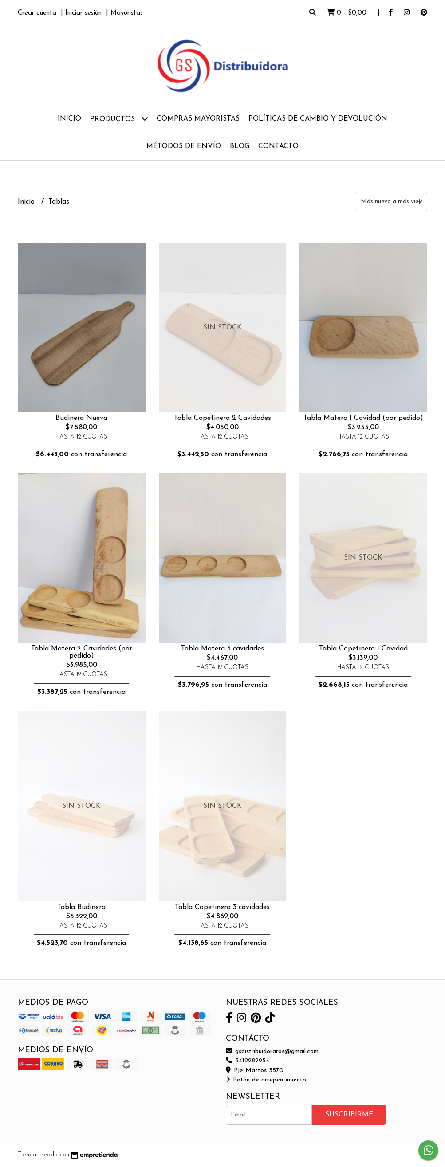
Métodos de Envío (183, 146)
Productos (119, 118)
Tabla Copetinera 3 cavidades (222, 907)
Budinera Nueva (81, 418)
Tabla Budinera (81, 907)
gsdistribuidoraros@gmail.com (272, 1051)
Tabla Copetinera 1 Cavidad (363, 648)
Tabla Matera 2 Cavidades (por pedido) (81, 652)
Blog (239, 146)
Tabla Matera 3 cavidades (222, 648)
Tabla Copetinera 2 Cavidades (222, 418)
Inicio (69, 118)
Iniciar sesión (83, 13)
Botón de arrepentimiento (266, 1080)
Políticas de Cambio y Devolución (317, 118)
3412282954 (247, 1060)
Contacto (278, 146)
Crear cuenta (37, 13)
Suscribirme (349, 1114)
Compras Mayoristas (198, 118)
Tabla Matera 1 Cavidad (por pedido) (363, 418)
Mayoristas (126, 13)
